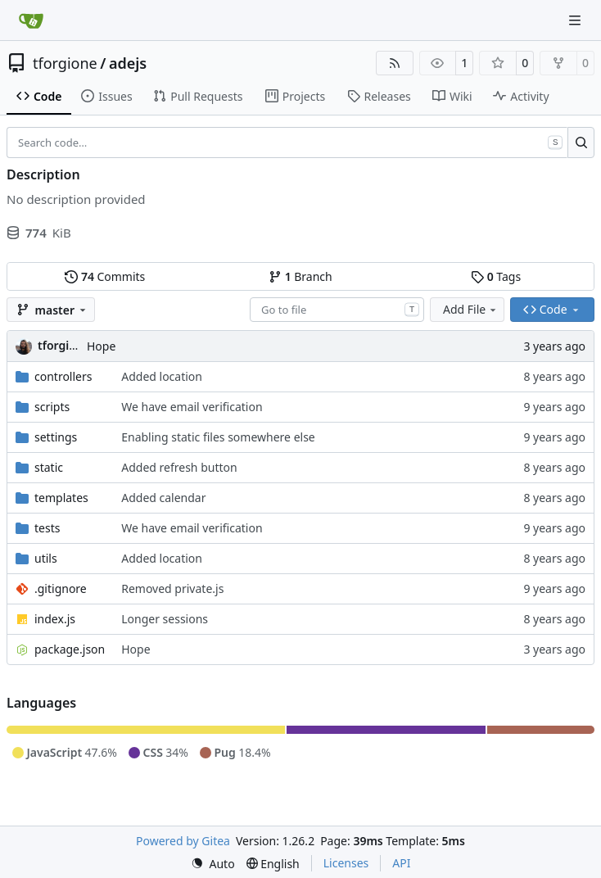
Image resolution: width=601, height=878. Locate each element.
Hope (101, 346)
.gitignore (60, 588)
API (401, 863)
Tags (496, 276)
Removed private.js (172, 588)
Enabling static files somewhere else (218, 437)
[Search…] (580, 142)
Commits (105, 276)
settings (55, 437)
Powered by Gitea (183, 841)
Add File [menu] (471, 309)
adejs (128, 63)
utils (45, 558)
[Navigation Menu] (576, 20)
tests (47, 528)
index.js (54, 619)
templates (61, 497)
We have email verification (191, 406)
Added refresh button (179, 467)
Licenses (346, 863)
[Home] (31, 20)
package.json (69, 649)
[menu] (213, 863)
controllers (63, 376)
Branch (300, 276)
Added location (161, 376)
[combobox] (337, 309)
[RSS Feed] (394, 63)
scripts (52, 406)
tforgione (65, 63)
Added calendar (163, 497)
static (48, 467)
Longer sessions (164, 619)
